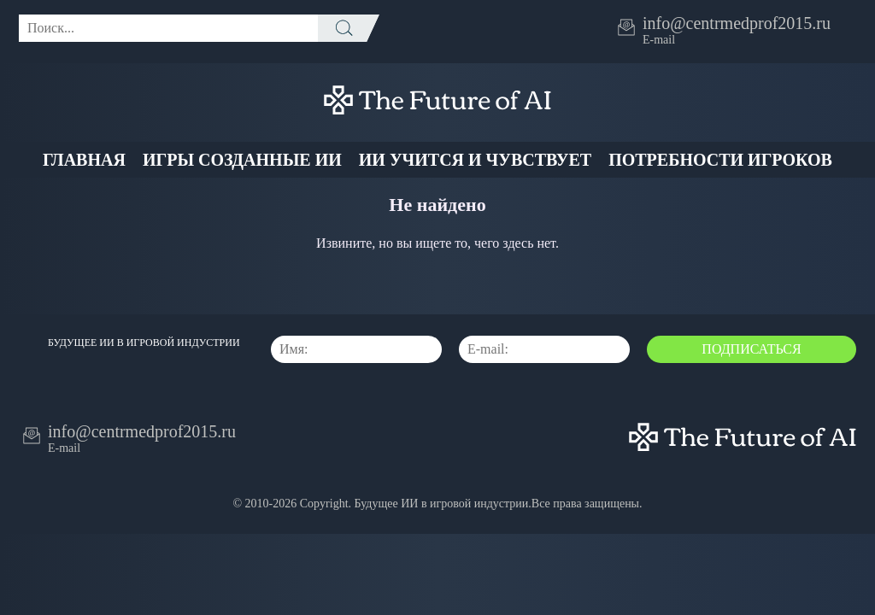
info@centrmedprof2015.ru (737, 23)
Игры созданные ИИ (242, 159)
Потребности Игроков (720, 159)
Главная (84, 159)
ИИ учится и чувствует (475, 159)
